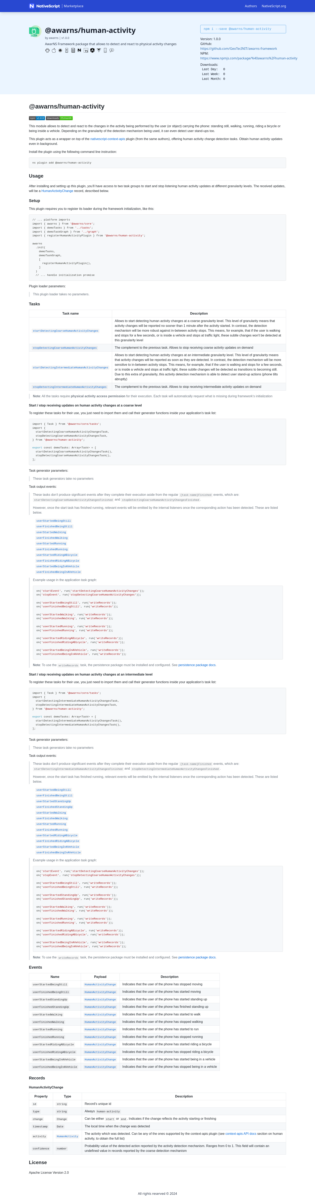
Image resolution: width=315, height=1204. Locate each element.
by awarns (51, 38)
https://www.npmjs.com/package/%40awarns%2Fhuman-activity (248, 58)
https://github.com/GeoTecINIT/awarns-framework (238, 48)
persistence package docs (197, 665)
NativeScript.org (274, 6)
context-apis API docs (240, 1133)
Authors (251, 6)
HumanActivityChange (57, 191)
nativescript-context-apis (107, 139)
